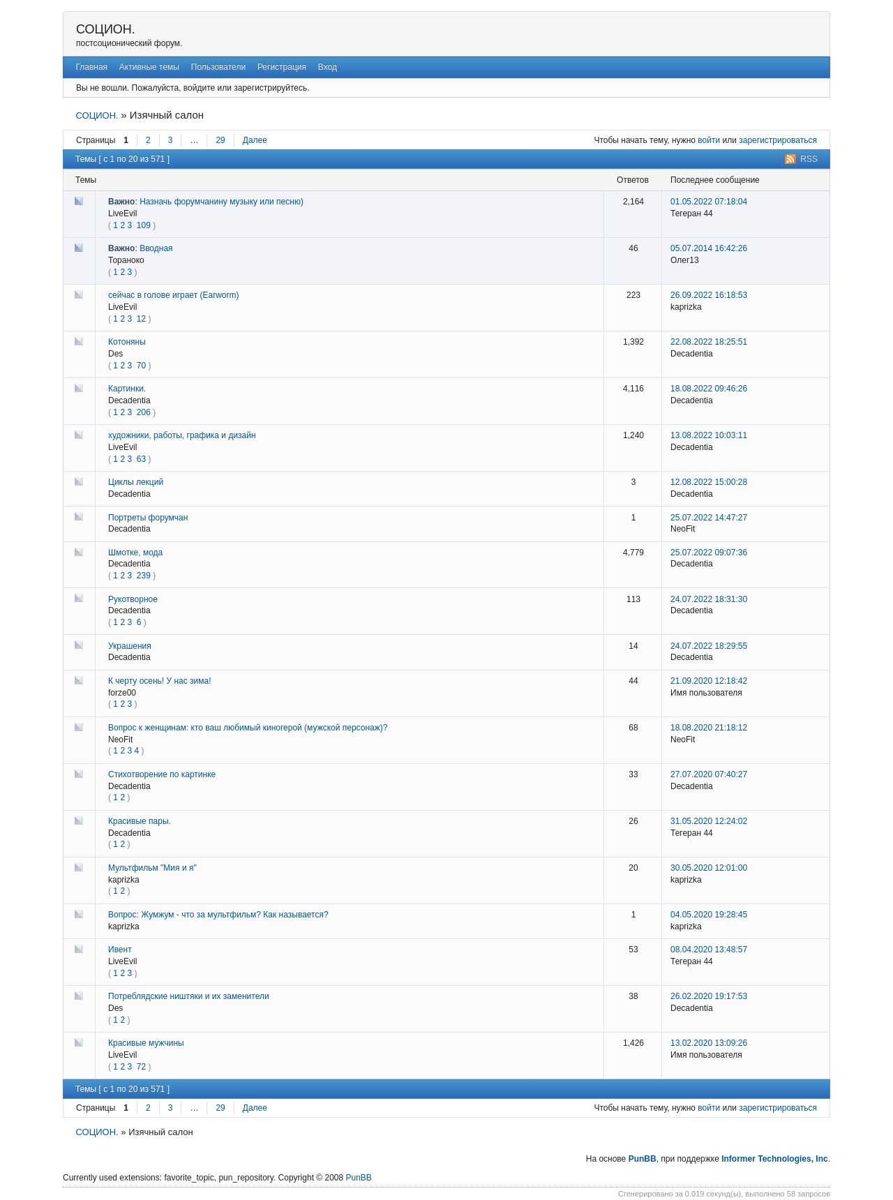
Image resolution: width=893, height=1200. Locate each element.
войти (709, 140)
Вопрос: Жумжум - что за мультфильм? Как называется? (218, 915)
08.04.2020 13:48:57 (708, 949)
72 (141, 1067)
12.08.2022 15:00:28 (708, 482)
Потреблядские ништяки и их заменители (188, 996)
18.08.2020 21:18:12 (708, 728)
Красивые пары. (139, 821)
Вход (327, 67)
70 (141, 365)
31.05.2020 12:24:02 (708, 821)
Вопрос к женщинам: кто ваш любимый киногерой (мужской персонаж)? (247, 728)
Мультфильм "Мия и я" (152, 868)
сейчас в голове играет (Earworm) (173, 295)
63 (141, 459)
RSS (809, 159)
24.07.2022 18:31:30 (708, 599)
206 (144, 412)
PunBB (642, 1159)
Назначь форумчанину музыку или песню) (221, 202)
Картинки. (127, 388)
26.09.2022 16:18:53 (708, 295)
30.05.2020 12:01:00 (708, 868)
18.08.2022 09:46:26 (708, 388)
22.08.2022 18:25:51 (708, 342)
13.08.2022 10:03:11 (708, 435)
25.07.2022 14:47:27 (708, 518)
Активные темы (149, 67)
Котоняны (127, 342)
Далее (255, 140)
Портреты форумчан (148, 518)
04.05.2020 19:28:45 (708, 915)
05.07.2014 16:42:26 (708, 248)
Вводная (156, 248)
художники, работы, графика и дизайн (182, 435)
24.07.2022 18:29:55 (708, 646)
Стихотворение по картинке (162, 774)
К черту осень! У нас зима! (159, 681)
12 (141, 319)
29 (220, 140)
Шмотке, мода (135, 552)
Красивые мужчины (146, 1043)
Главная (91, 67)
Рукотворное (133, 599)
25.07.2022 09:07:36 (708, 552)
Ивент (120, 949)
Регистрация (281, 67)
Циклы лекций (135, 482)
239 (144, 575)
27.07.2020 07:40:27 (708, 774)
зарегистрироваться (778, 140)
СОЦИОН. (105, 29)
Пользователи (218, 67)
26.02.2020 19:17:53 (708, 996)
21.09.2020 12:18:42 (708, 681)
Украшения (129, 646)
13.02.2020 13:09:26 (708, 1043)
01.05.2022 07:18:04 (708, 202)
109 (144, 225)
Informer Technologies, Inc (774, 1159)
